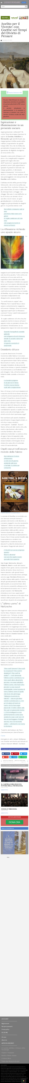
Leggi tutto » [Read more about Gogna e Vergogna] (4, 813)
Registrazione (5, 1023)
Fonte (3, 736)
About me (4, 1040)
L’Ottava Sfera (6, 1058)
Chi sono (4, 1037)
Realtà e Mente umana (9, 1055)
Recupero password (7, 1026)
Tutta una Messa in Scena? (11, 1061)
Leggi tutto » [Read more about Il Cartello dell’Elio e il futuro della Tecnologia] (4, 789)
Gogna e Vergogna (9, 809)
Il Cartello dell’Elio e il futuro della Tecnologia (12, 785)
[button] (1, 2)
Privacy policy (5, 1029)
